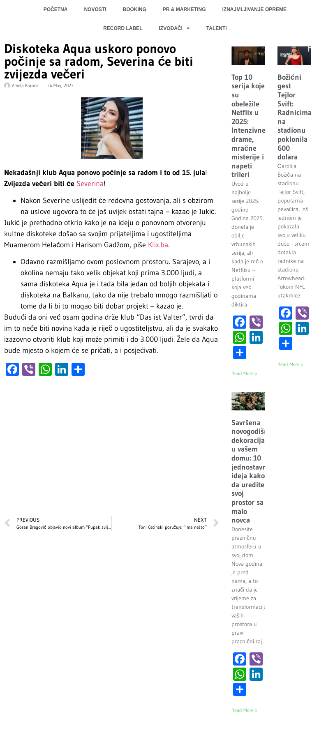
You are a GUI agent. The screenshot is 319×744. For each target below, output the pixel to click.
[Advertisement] (110, 450)
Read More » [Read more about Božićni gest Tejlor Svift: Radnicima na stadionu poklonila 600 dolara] (290, 364)
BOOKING (134, 9)
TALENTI (216, 28)
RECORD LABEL (122, 28)
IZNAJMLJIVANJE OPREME (254, 9)
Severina (90, 183)
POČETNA (56, 9)
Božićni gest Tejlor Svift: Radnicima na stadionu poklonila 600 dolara (294, 117)
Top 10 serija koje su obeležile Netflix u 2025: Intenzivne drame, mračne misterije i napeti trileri (248, 126)
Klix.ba (158, 244)
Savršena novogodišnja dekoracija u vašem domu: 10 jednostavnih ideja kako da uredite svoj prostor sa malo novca (252, 471)
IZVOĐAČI (174, 28)
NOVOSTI (95, 9)
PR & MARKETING (184, 9)
